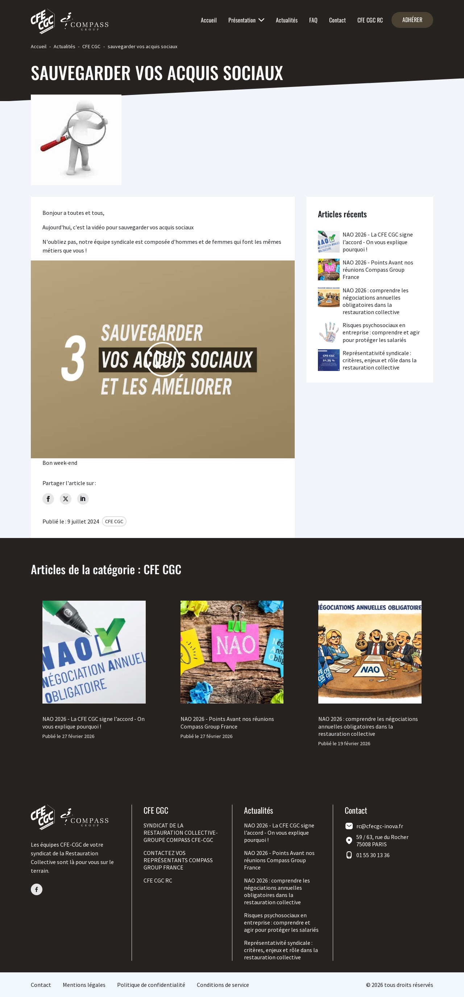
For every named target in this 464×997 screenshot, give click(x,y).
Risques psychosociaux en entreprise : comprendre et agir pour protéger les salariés (381, 332)
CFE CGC (91, 46)
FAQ (313, 20)
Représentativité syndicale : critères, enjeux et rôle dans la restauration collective (380, 360)
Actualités (287, 20)
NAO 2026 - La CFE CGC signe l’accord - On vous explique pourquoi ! (378, 242)
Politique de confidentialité (151, 984)
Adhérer (412, 19)
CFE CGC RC (370, 20)
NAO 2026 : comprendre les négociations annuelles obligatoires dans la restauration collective (376, 301)
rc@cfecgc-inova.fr (379, 826)
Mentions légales (84, 984)
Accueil (209, 20)
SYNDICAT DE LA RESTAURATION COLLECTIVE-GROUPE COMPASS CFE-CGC (181, 832)
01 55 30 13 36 (373, 855)
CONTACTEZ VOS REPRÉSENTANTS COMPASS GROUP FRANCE (178, 860)
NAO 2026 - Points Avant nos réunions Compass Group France (378, 269)
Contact (337, 20)
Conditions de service (223, 984)
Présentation (246, 20)
